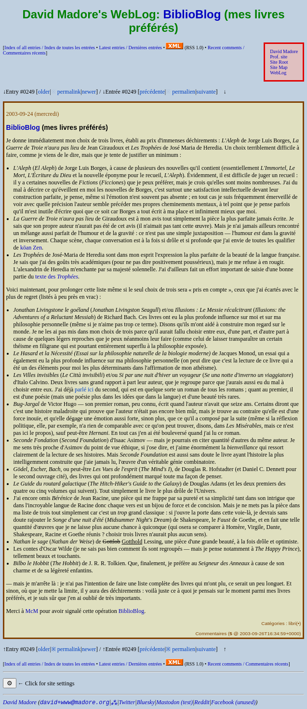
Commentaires (211, 633)
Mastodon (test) (174, 702)
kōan (25, 247)
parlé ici (84, 389)
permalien (183, 91)
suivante (206, 91)
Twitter (127, 702)
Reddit (201, 702)
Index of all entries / (49, 47)
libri (292, 623)
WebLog (278, 72)
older (44, 91)
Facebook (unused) (233, 702)
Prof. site (278, 56)
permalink (69, 91)
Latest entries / (130, 47)
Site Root (279, 62)
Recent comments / (248, 664)
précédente (152, 91)
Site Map (278, 67)
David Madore (284, 51)
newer (89, 91)
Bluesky (146, 702)
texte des (56, 276)
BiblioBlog (192, 14)
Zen (37, 247)
